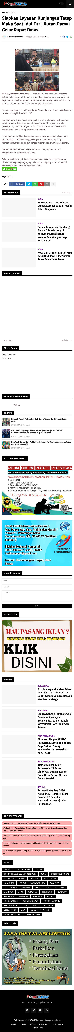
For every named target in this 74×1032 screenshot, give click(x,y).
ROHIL (34, 905)
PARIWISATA (32, 892)
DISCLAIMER (58, 1024)
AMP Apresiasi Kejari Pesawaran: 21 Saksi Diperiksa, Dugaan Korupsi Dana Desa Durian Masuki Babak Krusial (53, 771)
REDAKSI (23, 1024)
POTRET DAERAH (11, 901)
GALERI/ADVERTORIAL (60, 874)
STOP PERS (45, 910)
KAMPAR (22, 883)
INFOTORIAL (9, 883)
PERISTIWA (23, 896)
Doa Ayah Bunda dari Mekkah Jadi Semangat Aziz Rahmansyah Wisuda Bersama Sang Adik (41, 443)
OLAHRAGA (8, 892)
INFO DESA (34, 878)
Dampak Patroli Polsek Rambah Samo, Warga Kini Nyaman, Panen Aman (39, 420)
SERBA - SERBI (10, 910)
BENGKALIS (9, 869)
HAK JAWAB (9, 878)
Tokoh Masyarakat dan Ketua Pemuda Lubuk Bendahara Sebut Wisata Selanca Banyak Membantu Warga (55, 694)
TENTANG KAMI (37, 1028)
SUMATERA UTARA (32, 914)
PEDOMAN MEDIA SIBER (40, 1024)
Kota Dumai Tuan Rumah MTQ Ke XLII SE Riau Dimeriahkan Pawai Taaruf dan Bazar (55, 256)
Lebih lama (66, 340)
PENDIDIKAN (9, 896)
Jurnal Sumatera (9, 354)
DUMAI (14, 13)
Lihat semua (67, 193)
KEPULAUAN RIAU (37, 883)
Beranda (5, 13)
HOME (13, 1024)
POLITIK (50, 896)
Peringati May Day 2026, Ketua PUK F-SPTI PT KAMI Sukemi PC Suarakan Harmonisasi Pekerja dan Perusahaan (53, 797)
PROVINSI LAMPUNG (51, 901)
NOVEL (38, 887)
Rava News (7, 359)
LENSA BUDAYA (10, 887)
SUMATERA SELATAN (12, 914)
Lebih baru (8, 340)
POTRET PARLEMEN (30, 901)
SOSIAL (33, 910)
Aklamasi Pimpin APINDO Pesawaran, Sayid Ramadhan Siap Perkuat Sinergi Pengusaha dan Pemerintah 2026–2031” (54, 746)
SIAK (23, 910)
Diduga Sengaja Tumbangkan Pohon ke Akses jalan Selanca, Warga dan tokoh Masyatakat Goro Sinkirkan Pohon (54, 720)
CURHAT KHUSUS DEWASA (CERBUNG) (20, 874)
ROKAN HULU (47, 905)
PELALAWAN (62, 892)
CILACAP (38, 869)
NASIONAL (25, 887)
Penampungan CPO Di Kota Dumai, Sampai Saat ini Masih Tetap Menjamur (55, 206)
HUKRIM (21, 878)
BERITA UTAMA (24, 869)
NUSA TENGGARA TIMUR (55, 887)
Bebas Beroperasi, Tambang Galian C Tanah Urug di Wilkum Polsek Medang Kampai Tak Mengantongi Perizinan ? (54, 234)
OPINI (20, 892)
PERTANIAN (37, 896)
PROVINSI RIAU (10, 905)
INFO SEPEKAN (50, 878)
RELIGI (24, 905)
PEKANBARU (47, 892)
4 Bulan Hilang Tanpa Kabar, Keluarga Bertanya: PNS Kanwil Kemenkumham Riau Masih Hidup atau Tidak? (37, 431)
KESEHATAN (54, 883)
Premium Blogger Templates (48, 1020)
